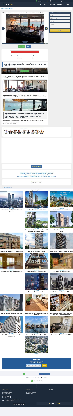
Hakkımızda (52, 4)
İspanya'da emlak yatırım (7, 397)
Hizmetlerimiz (60, 4)
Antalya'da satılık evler (6, 396)
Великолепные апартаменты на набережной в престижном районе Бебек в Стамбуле (36, 176)
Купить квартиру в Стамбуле (8, 400)
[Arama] (61, 1)
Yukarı (56, 386)
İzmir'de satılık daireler (6, 395)
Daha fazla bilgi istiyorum (36, 166)
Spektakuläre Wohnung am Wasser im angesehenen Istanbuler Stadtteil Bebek (36, 173)
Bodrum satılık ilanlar (6, 393)
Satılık (45, 4)
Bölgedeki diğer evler (7, 187)
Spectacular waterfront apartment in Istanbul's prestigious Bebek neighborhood (36, 172)
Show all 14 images (24, 70)
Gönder (59, 30)
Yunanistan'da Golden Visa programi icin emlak (11, 399)
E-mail (29, 46)
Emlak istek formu (29, 393)
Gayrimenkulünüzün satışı (31, 392)
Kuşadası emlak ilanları (7, 392)
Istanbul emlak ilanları (6, 390)
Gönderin (44, 365)
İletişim (67, 4)
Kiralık (27, 390)
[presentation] (3, 28)
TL (56, 1)
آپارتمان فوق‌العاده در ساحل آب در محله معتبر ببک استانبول (36, 174)
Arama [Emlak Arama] (64, 1)
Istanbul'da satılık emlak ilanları (7, 8)
